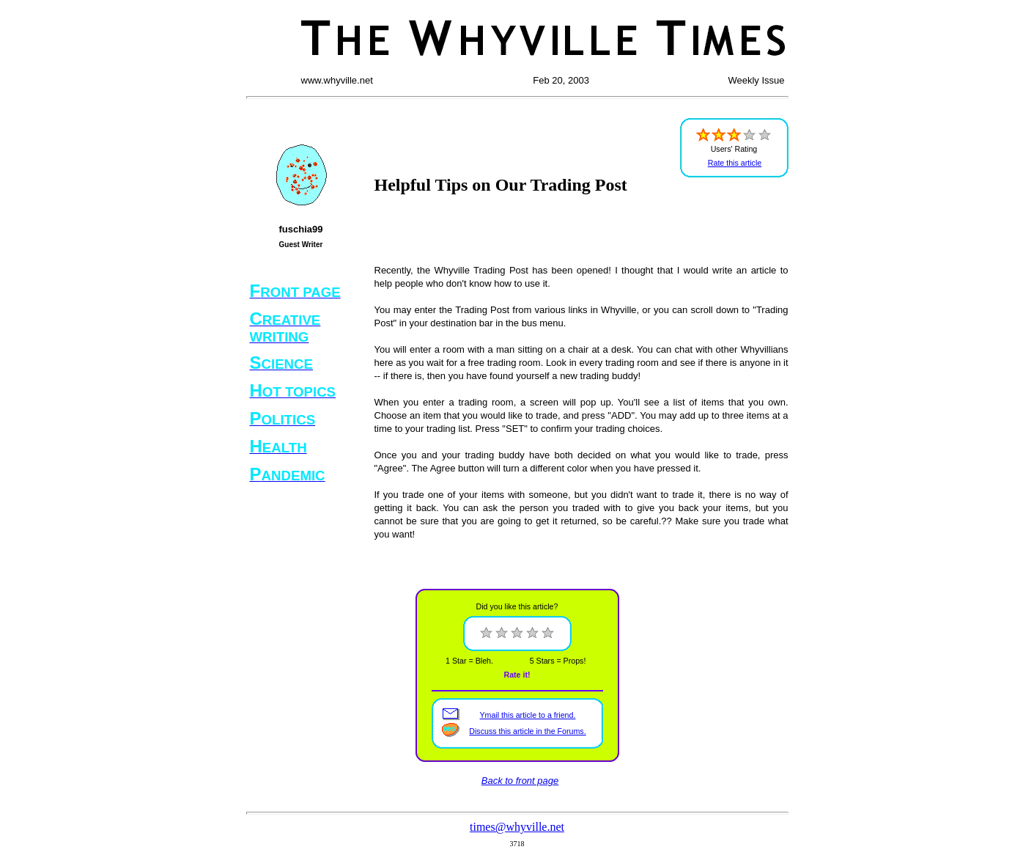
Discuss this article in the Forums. (527, 731)
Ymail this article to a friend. (528, 715)
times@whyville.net (517, 827)
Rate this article (734, 162)
